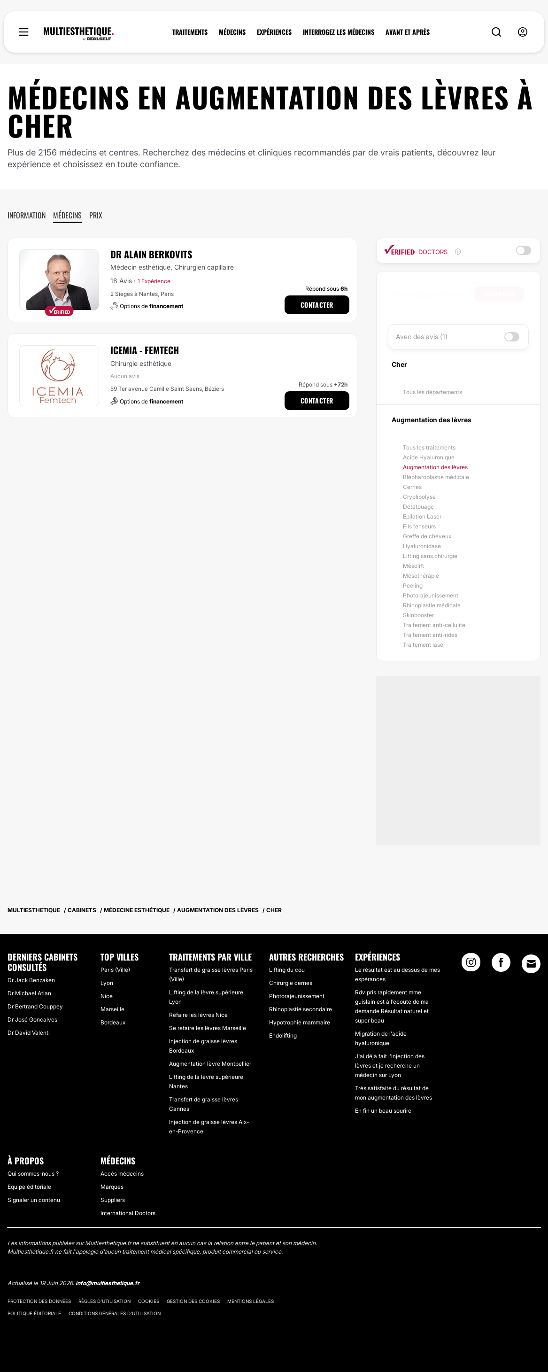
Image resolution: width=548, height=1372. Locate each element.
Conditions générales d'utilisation (115, 1313)
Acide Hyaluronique (429, 457)
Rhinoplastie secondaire (300, 1009)
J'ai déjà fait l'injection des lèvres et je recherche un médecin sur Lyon (390, 1065)
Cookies (148, 1301)
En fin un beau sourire (383, 1110)
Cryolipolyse (419, 496)
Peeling (413, 585)
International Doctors (127, 1213)
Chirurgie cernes (290, 982)
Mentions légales (250, 1301)
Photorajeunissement (430, 595)
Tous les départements (432, 391)
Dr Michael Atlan (29, 993)
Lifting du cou (287, 969)
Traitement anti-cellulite (434, 624)
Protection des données (39, 1301)
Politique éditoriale (34, 1313)
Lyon (106, 982)
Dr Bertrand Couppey (35, 1006)
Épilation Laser (422, 516)
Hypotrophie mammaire (299, 1022)
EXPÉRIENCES (274, 32)
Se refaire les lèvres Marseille (207, 1027)
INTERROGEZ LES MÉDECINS (338, 32)
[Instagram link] (471, 965)
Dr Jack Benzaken (31, 980)
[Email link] (531, 963)
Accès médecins (122, 1173)
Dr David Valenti (29, 1032)
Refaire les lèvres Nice (198, 1014)
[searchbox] (433, 294)
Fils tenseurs (419, 526)
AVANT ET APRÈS (408, 32)
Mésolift (413, 565)
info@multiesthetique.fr (107, 1283)
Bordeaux (112, 1022)
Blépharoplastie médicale (436, 477)
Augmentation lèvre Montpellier (210, 1063)
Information (27, 215)
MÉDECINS (232, 32)
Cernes (412, 486)
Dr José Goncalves (32, 1019)
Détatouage (418, 506)
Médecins (67, 215)
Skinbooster (418, 615)
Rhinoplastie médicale (432, 605)
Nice (106, 996)
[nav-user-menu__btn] (522, 32)
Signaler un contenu (34, 1199)
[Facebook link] (501, 965)
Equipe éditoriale (29, 1186)
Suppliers (112, 1199)
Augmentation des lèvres (435, 467)
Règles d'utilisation (104, 1301)
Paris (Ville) (115, 969)
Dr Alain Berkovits (151, 254)
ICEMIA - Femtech (144, 350)
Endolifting (283, 1035)
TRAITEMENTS (190, 32)
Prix (95, 215)
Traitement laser (424, 644)
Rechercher (499, 294)
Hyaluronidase (422, 546)
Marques (111, 1186)
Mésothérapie (421, 575)
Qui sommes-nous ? (33, 1173)
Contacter (317, 305)
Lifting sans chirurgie (430, 555)
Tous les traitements (429, 447)
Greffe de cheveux (427, 536)
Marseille (112, 1009)
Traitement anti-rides (430, 634)
